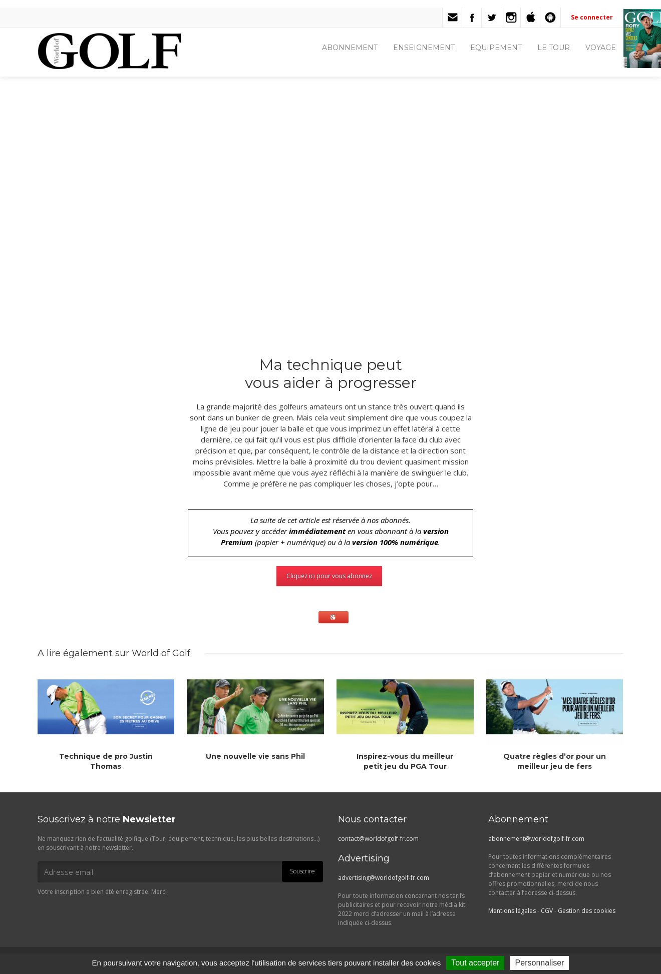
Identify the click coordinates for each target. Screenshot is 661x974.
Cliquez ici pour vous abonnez (329, 576)
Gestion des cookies (586, 910)
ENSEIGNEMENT (424, 47)
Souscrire (302, 871)
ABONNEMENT (350, 47)
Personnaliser (539, 962)
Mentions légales (512, 910)
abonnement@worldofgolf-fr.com (536, 838)
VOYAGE (600, 47)
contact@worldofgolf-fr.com (378, 838)
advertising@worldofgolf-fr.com (383, 877)
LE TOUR (553, 47)
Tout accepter (475, 962)
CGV (547, 910)
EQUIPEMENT (496, 47)
